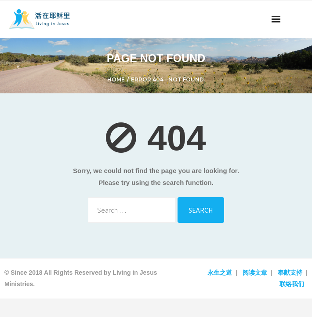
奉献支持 (290, 272)
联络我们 (291, 284)
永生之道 (219, 272)
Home (116, 79)
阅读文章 (255, 272)
